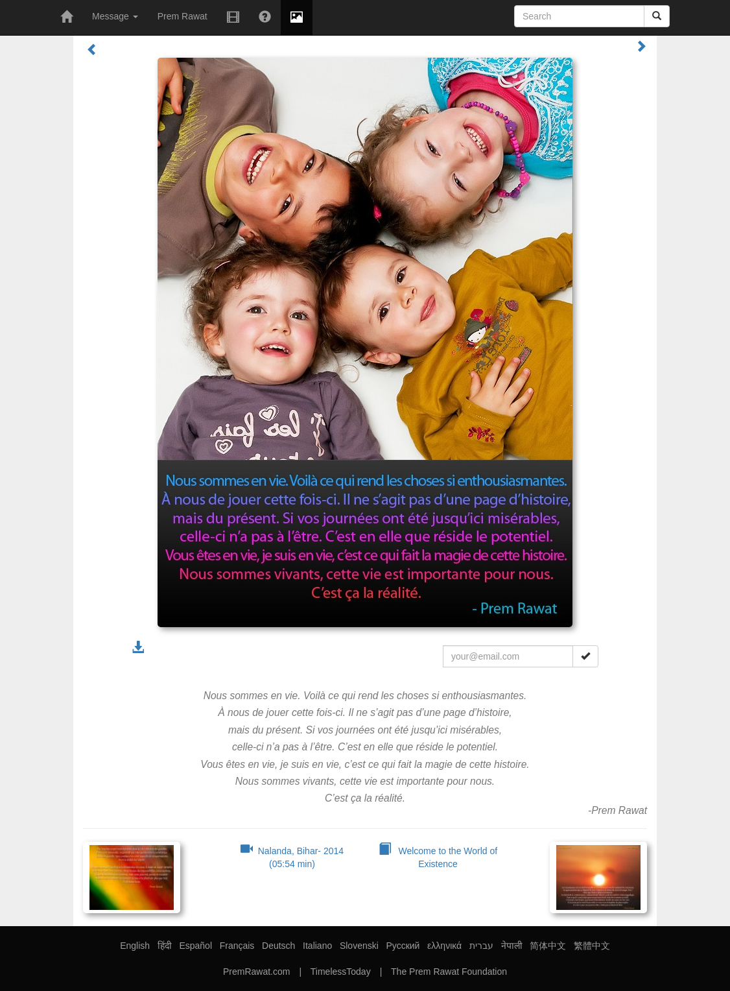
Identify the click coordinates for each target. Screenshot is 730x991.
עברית (481, 945)
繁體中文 (592, 945)
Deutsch (278, 945)
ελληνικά (444, 945)
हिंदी (165, 945)
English (135, 945)
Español (195, 945)
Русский (402, 945)
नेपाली (512, 945)
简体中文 (548, 945)
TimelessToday (341, 971)
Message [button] (115, 16)
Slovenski (359, 945)
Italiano (317, 945)
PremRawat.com (256, 971)
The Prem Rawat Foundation (449, 971)
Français (237, 945)
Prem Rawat (182, 16)
